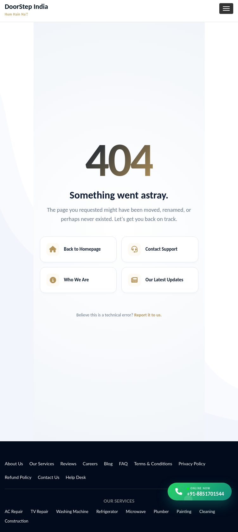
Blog (108, 463)
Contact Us (48, 477)
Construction (16, 520)
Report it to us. (148, 315)
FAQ (123, 463)
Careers (90, 463)
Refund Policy (18, 477)
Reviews (68, 463)
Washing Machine (72, 511)
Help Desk (76, 477)
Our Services (41, 463)
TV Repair (39, 511)
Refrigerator (107, 511)
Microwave (136, 511)
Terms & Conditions (153, 463)
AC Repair (14, 511)
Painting (184, 511)
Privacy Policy (191, 463)
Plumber (161, 511)
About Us (14, 463)
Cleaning (207, 511)
